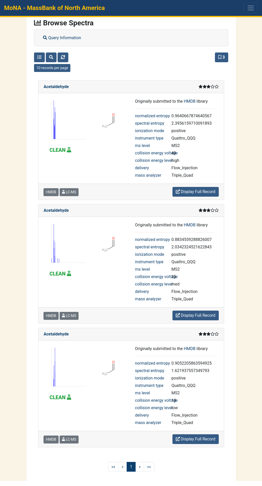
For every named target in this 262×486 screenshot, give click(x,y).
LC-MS (69, 192)
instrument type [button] (149, 138)
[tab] (131, 38)
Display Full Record (195, 191)
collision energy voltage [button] (156, 153)
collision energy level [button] (154, 160)
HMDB (189, 101)
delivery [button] (142, 167)
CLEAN (60, 150)
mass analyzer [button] (148, 175)
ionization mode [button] (149, 130)
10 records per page (52, 68)
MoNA (54, 8)
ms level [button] (142, 145)
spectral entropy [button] (149, 123)
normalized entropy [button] (152, 115)
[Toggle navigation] (251, 8)
